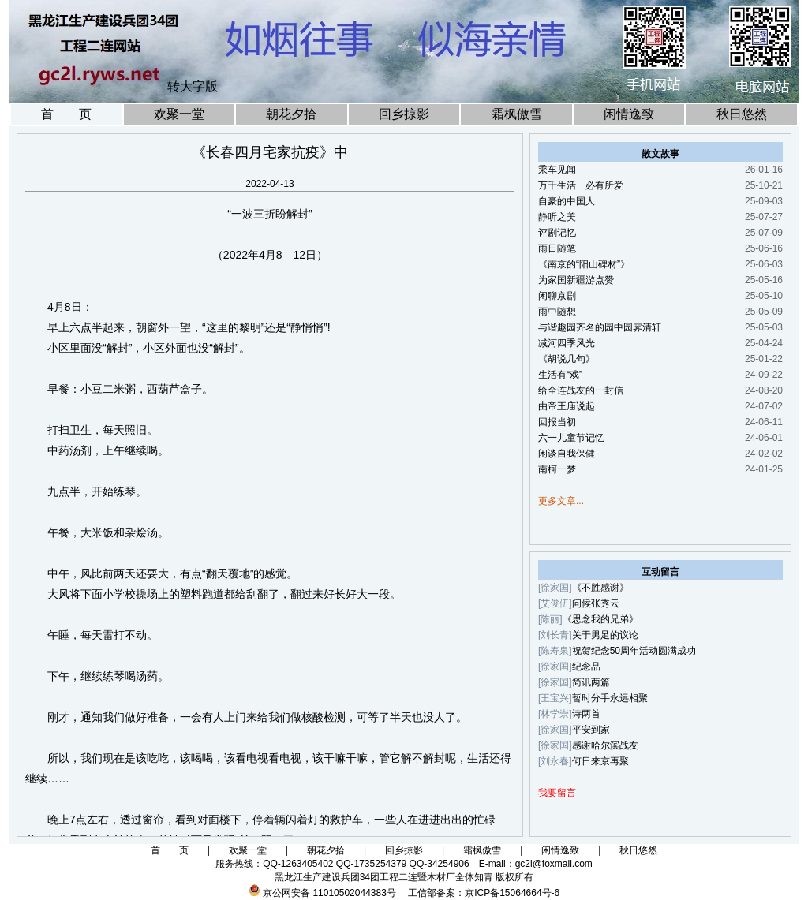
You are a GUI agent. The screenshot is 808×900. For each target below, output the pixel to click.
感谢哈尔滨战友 (605, 745)
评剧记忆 (557, 232)
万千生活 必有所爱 (580, 185)
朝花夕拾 (291, 114)
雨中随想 (557, 311)
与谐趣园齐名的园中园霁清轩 (599, 327)
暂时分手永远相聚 (610, 698)
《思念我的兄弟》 (600, 619)
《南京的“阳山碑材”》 (584, 264)
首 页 (66, 114)
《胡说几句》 (566, 358)
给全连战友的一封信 (580, 390)
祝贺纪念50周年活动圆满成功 (634, 650)
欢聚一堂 (179, 114)
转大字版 (192, 86)
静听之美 (557, 216)
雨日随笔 (557, 248)
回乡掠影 (404, 114)
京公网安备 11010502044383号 (329, 892)
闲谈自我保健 (566, 453)
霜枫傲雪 (517, 114)
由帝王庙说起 (566, 406)
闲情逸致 (629, 114)
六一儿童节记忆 (571, 437)
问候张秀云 (595, 603)
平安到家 (591, 729)
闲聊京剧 (557, 295)
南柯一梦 (557, 469)
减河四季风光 (566, 343)
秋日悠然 (741, 114)
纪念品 (586, 666)
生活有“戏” (560, 374)
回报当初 (557, 422)
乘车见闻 (557, 169)
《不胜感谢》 (600, 587)
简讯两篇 (591, 682)
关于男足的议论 (605, 634)
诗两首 (586, 713)
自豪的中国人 (566, 201)
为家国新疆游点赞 (576, 280)
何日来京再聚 (600, 761)
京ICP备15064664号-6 (512, 892)
